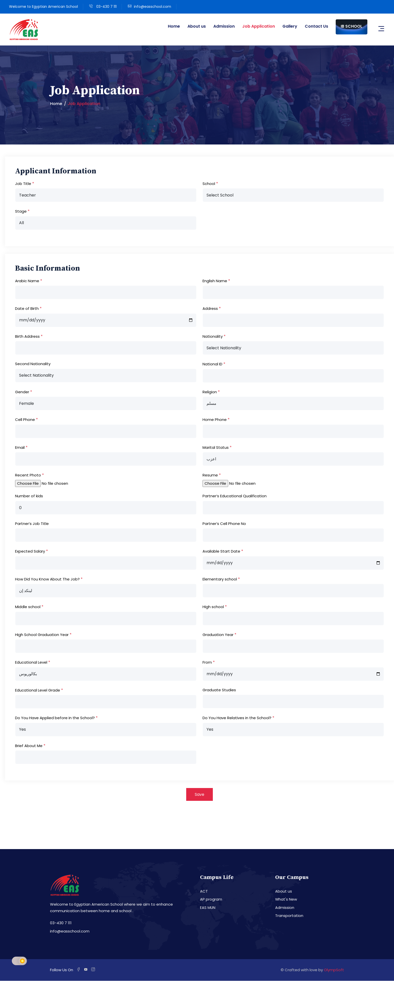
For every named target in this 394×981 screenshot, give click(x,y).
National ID (212, 364)
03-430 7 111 (106, 6)
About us (196, 26)
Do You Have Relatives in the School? (237, 717)
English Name (215, 280)
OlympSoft (334, 970)
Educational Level (31, 662)
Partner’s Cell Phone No (224, 523)
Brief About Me (28, 745)
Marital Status (216, 447)
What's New (286, 899)
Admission (224, 26)
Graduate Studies (219, 690)
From (207, 662)
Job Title (23, 183)
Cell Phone (25, 419)
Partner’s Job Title (32, 523)
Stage (21, 211)
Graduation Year (218, 634)
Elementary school (220, 579)
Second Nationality (33, 363)
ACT (204, 891)
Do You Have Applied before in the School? (55, 717)
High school (213, 606)
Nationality (213, 336)
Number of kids (29, 496)
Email (20, 447)
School (209, 183)
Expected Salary (30, 551)
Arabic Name (27, 280)
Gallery (289, 26)
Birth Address (27, 336)
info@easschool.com (152, 6)
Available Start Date (221, 551)
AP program (211, 899)
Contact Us (316, 26)
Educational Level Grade (37, 690)
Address (210, 308)
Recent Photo (28, 475)
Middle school (27, 606)
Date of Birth (27, 308)
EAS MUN (208, 907)
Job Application (258, 26)
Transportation (289, 916)
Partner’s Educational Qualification (235, 496)
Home (174, 26)
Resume (210, 475)
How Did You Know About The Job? (47, 579)
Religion (210, 392)
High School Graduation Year (42, 634)
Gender (22, 392)
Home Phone (215, 419)
